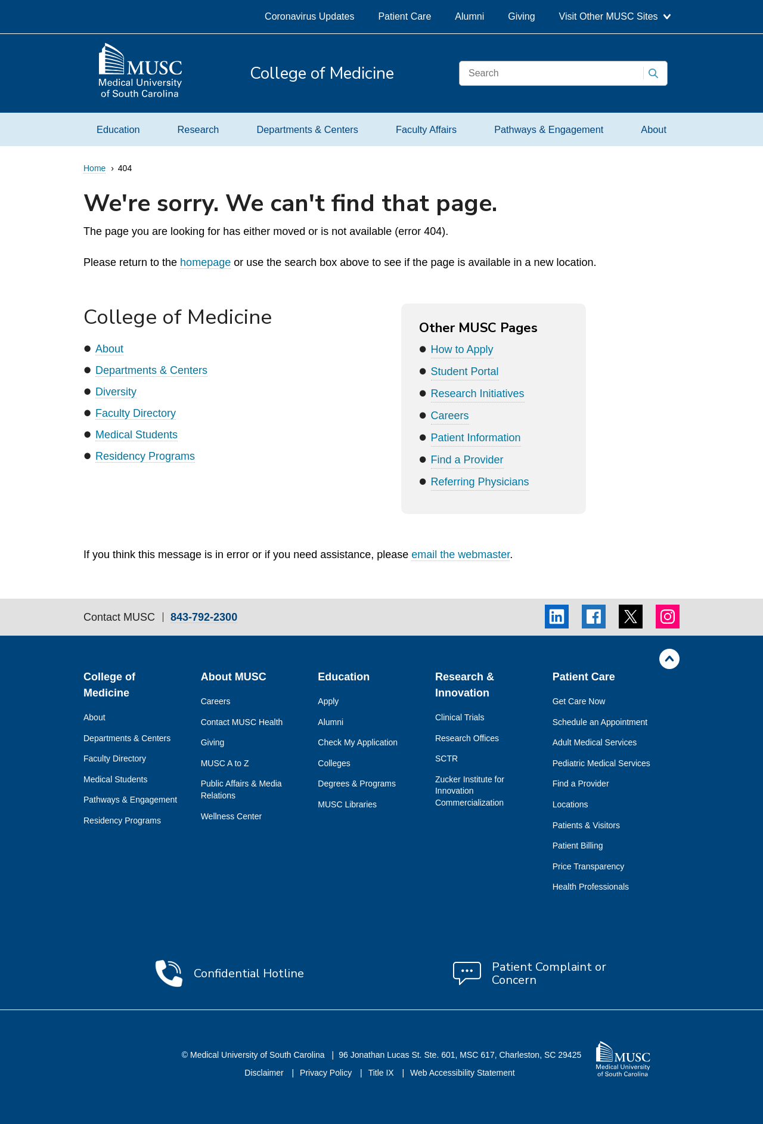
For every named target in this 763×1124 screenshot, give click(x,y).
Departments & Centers (307, 129)
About (653, 129)
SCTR (446, 758)
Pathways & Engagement (548, 129)
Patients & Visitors (586, 825)
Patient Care (404, 16)
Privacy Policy (327, 1072)
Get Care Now (579, 701)
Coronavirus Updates (309, 16)
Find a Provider (467, 460)
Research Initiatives (478, 394)
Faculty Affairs (426, 129)
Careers (450, 416)
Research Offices (467, 738)
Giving (521, 16)
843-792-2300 (203, 617)
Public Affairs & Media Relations (241, 789)
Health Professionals (591, 886)
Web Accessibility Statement (462, 1072)
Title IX (382, 1072)
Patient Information (476, 438)
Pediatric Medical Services (601, 763)
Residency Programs (145, 456)
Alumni (469, 16)
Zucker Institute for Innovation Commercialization (469, 791)
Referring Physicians (480, 482)
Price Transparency (589, 866)
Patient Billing (578, 845)
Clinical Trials (459, 717)
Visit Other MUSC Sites (615, 16)
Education (118, 129)
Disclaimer (265, 1072)
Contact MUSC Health (242, 722)
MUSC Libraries (347, 804)
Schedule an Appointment (600, 722)
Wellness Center (231, 816)
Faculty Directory (135, 413)
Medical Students (136, 435)
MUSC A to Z (225, 763)
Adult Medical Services (595, 742)
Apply (328, 701)
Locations (570, 804)
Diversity (116, 392)
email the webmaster (460, 555)
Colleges (334, 763)
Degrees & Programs (357, 783)
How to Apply (462, 349)
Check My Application (358, 742)
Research (198, 129)
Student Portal (465, 371)
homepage (205, 262)
